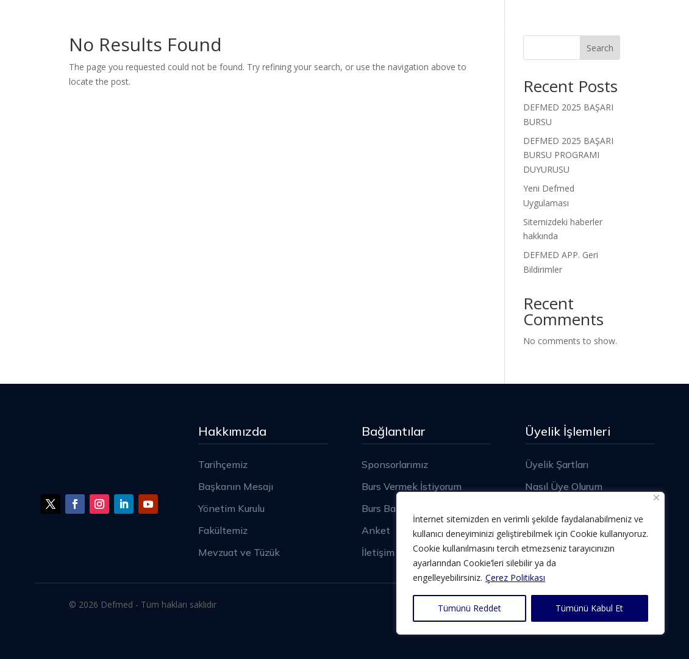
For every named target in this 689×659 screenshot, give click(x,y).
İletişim (602, 26)
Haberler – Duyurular (509, 26)
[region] (530, 563)
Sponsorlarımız (345, 26)
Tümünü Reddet (469, 608)
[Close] (656, 497)
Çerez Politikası (515, 577)
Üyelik (419, 26)
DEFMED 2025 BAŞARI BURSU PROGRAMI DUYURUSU (568, 155)
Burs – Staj (580, 72)
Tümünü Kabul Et (589, 608)
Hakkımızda (244, 26)
